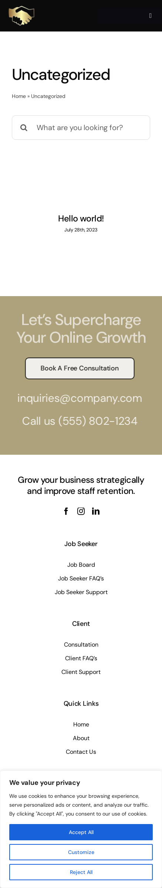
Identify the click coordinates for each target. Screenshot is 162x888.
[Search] (24, 127)
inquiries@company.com (77, 398)
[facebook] (66, 511)
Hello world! (81, 218)
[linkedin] (95, 511)
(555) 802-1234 (95, 421)
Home (19, 96)
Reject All (81, 872)
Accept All (81, 832)
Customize (81, 852)
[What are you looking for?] (81, 127)
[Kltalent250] (21, 6)
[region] (81, 829)
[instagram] (81, 511)
